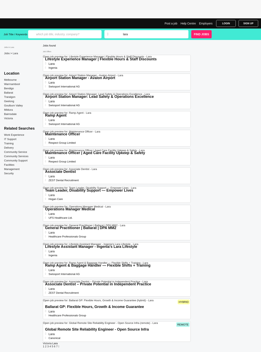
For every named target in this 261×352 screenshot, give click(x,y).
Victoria (8, 118)
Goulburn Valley (13, 105)
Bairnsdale (10, 114)
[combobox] (151, 34)
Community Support (16, 160)
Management (12, 169)
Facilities (9, 164)
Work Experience (14, 134)
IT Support (10, 139)
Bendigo (9, 88)
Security (9, 173)
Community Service (15, 151)
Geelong (9, 101)
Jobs (7, 53)
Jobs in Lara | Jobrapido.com (19, 23)
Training (8, 143)
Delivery (9, 147)
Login (226, 23)
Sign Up (248, 23)
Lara (15, 53)
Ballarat (8, 92)
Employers (205, 23)
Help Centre (188, 23)
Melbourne (10, 79)
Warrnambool (12, 84)
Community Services (16, 156)
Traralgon (9, 96)
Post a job (171, 23)
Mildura (8, 109)
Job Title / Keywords (15, 34)
